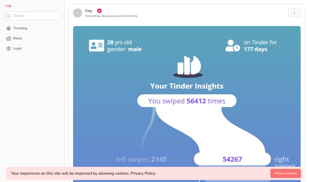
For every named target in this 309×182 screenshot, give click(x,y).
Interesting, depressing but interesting (111, 16)
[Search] (32, 16)
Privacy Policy (143, 173)
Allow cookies (285, 173)
